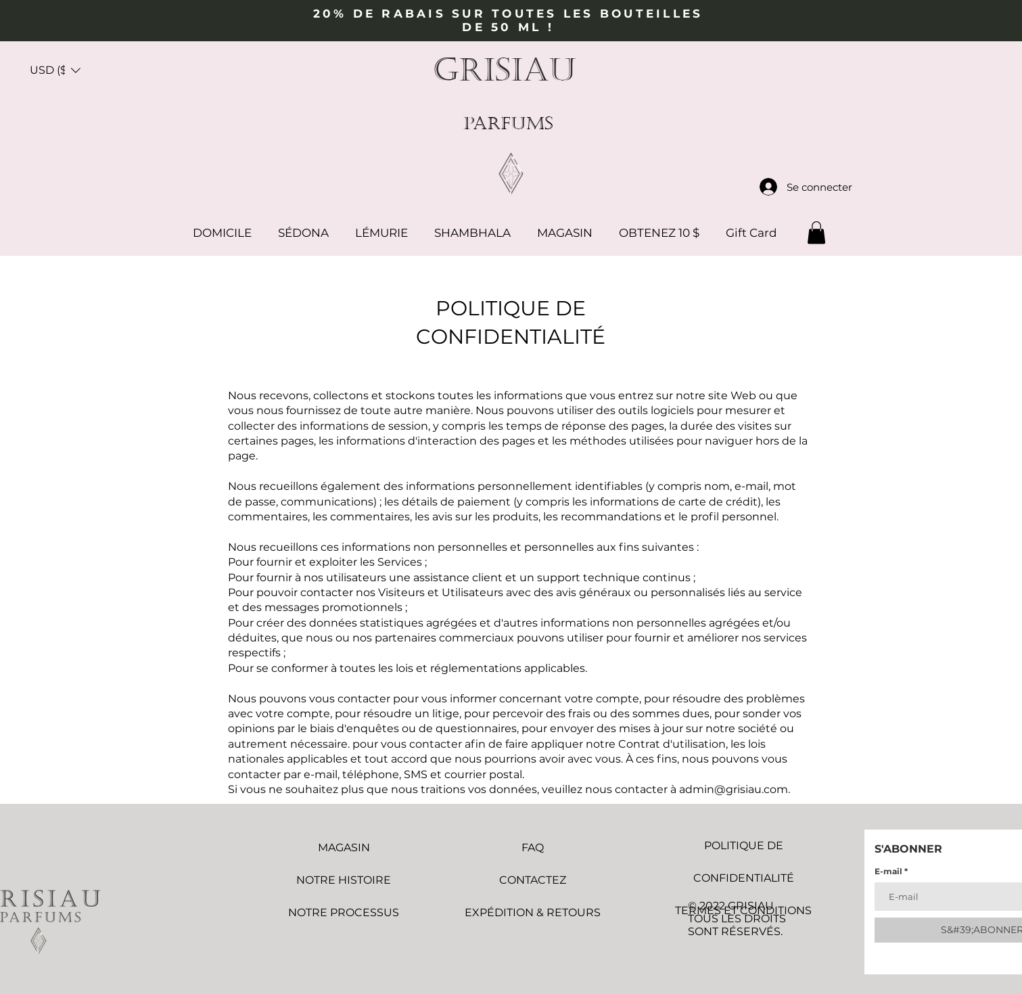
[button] (55, 70)
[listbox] (55, 70)
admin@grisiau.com (733, 789)
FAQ (532, 847)
